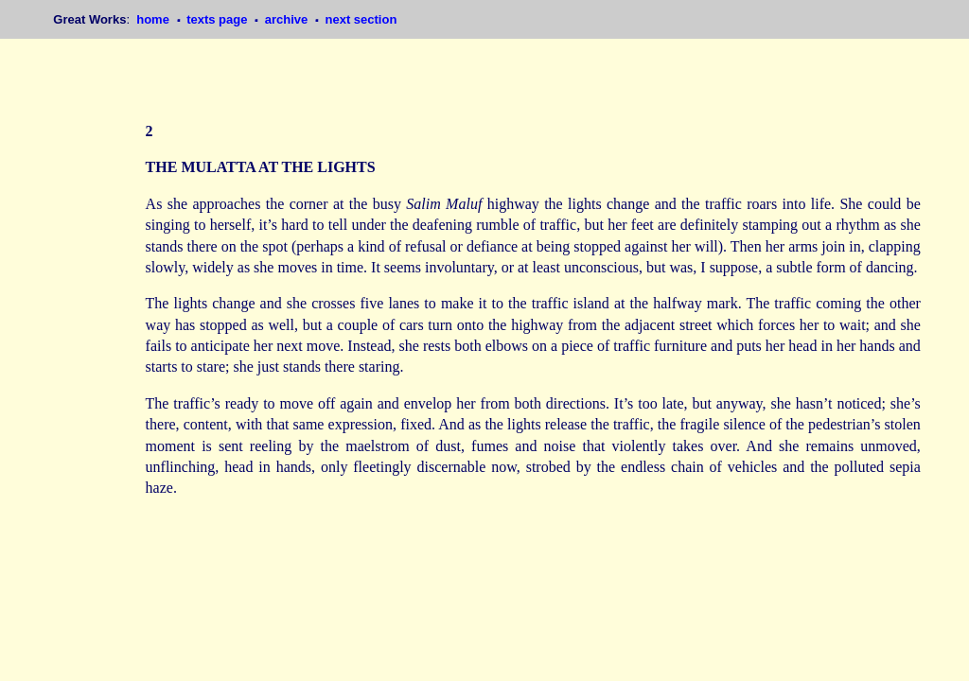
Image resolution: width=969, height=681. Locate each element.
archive (288, 19)
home (154, 19)
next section (360, 19)
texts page (218, 19)
